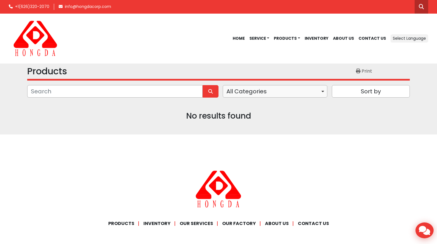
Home (239, 38)
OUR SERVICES (196, 223)
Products (285, 38)
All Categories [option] (246, 91)
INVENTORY (316, 38)
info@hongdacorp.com (88, 6)
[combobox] (275, 91)
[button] (287, 38)
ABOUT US (343, 38)
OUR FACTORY (239, 223)
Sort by (371, 91)
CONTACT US (372, 38)
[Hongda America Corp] (218, 189)
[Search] (115, 91)
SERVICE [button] (257, 38)
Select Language (409, 38)
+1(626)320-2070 (32, 6)
